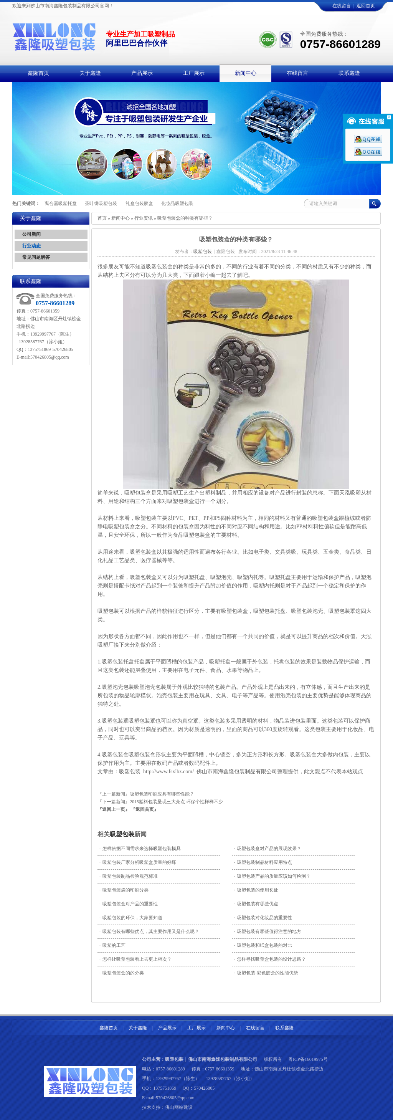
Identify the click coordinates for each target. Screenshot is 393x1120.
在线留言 (341, 5)
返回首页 (366, 5)
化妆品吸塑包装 (177, 203)
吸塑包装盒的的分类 (121, 973)
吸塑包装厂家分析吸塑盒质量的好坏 (137, 862)
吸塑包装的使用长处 (256, 890)
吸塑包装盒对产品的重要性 (128, 904)
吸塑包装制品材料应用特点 (263, 862)
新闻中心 (120, 218)
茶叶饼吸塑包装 (101, 203)
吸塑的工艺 (112, 945)
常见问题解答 (36, 257)
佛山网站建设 (179, 1107)
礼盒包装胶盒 (139, 203)
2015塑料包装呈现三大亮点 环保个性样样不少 (176, 801)
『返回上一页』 (113, 809)
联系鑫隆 (284, 1028)
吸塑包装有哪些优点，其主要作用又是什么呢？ (149, 931)
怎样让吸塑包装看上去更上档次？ (135, 959)
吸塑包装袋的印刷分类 (124, 890)
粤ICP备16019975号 (308, 1059)
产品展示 (167, 1028)
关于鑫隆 (138, 1028)
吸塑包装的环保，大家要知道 (130, 917)
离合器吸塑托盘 (61, 203)
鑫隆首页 (108, 1028)
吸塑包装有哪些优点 (256, 904)
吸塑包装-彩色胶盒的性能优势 (266, 973)
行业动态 (31, 245)
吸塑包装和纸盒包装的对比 (263, 945)
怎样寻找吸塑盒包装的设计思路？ (270, 959)
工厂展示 (196, 1028)
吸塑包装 (108, 611)
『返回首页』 (145, 809)
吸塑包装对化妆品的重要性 (263, 917)
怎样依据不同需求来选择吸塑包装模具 (140, 848)
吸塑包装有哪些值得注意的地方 (267, 931)
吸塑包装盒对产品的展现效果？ (267, 848)
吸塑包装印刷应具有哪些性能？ (162, 794)
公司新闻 (31, 234)
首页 (102, 218)
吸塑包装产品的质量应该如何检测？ (272, 876)
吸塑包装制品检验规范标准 (128, 876)
